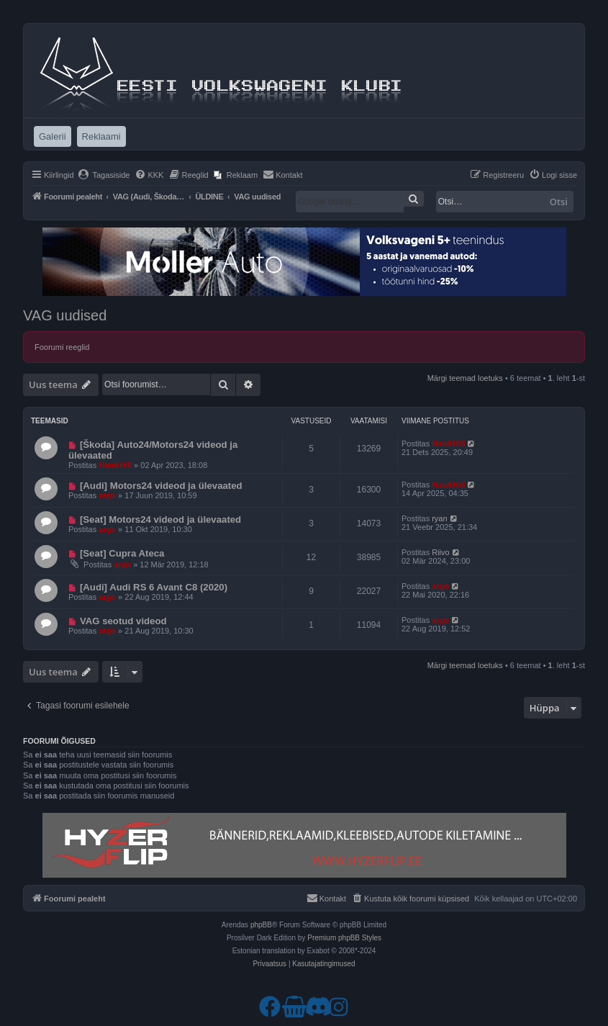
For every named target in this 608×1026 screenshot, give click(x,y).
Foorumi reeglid (62, 347)
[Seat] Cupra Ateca (122, 553)
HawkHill (115, 465)
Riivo (440, 552)
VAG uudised (64, 315)
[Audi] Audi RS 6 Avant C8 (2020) (153, 587)
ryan (439, 518)
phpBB (261, 925)
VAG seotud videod (123, 621)
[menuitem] (104, 175)
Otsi (559, 201)
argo (107, 495)
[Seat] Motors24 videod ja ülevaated (160, 519)
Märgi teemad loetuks (465, 378)
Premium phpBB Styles (344, 938)
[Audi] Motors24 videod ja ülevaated (161, 485)
